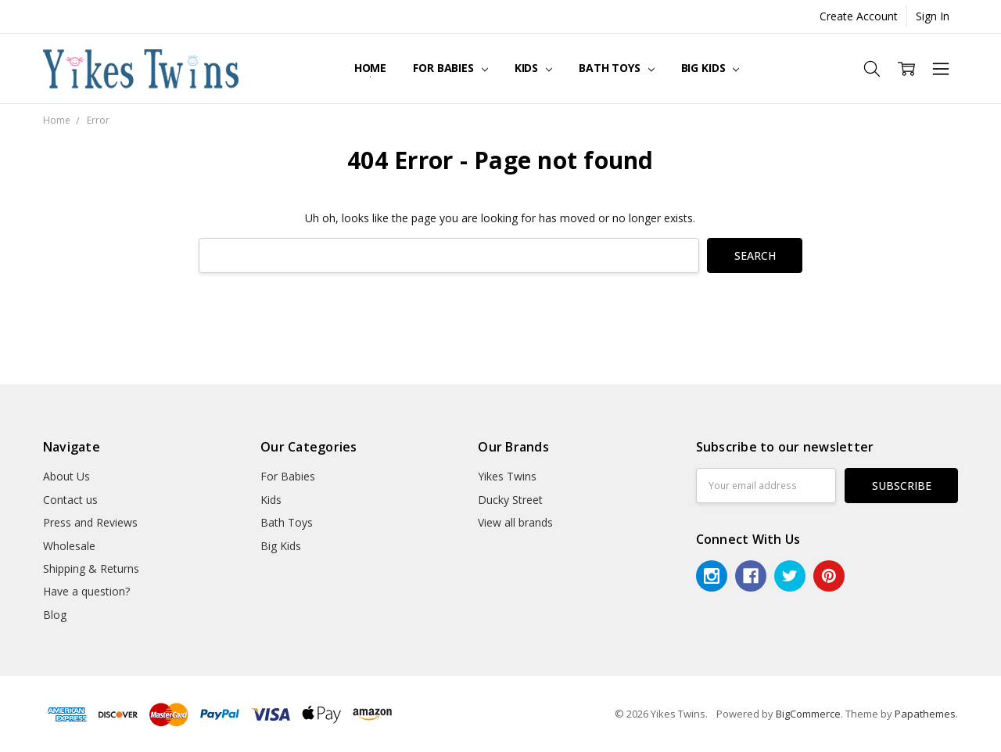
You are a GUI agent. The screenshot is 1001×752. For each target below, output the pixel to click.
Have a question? (86, 591)
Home (370, 67)
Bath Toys (617, 67)
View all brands (515, 522)
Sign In (932, 16)
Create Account (859, 16)
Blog (54, 614)
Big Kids (710, 67)
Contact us (70, 499)
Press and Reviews (90, 522)
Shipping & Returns (91, 568)
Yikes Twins (507, 476)
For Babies (450, 67)
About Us (66, 476)
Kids (533, 67)
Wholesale (69, 545)
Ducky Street (510, 499)
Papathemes (925, 714)
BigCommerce (808, 714)
